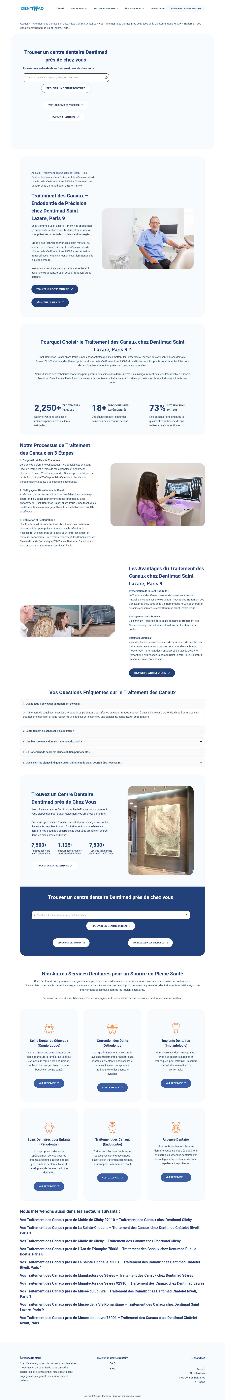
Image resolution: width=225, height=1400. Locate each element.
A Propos (200, 1381)
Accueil (60, 8)
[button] (112, 703)
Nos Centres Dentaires (106, 8)
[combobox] (66, 77)
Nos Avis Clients (135, 8)
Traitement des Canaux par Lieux (50, 23)
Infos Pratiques (160, 8)
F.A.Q (112, 1362)
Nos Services (79, 8)
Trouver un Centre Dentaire (112, 1357)
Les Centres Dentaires (83, 23)
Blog (112, 1368)
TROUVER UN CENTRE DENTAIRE (185, 8)
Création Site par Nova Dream (127, 1395)
